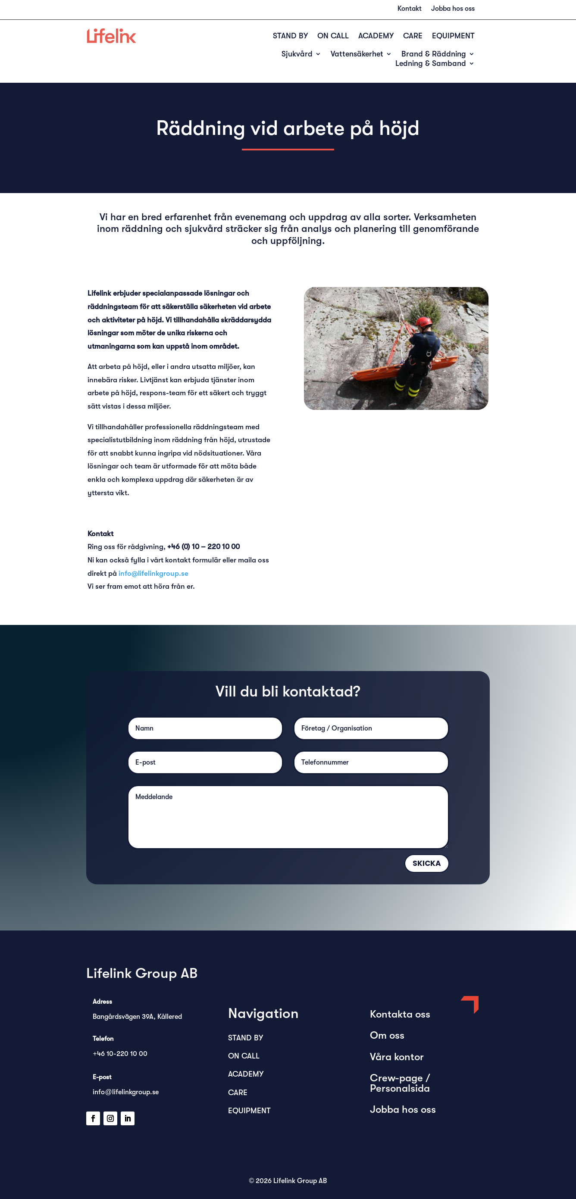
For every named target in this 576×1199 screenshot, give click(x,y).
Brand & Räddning (433, 54)
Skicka (427, 863)
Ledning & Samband (430, 64)
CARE (413, 36)
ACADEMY (376, 36)
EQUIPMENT (453, 36)
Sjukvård (297, 54)
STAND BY (290, 36)
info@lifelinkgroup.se (153, 573)
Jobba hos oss (453, 9)
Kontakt (410, 9)
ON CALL (333, 36)
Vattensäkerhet (357, 54)
